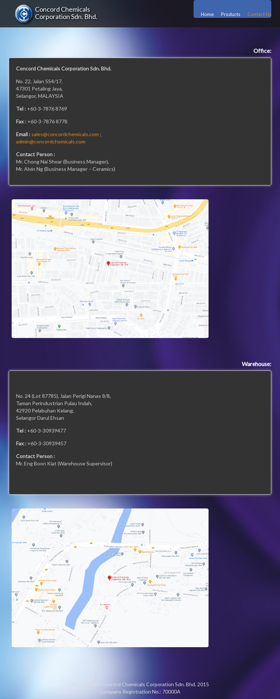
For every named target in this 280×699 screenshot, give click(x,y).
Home (207, 14)
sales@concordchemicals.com (65, 134)
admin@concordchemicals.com (50, 141)
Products (230, 14)
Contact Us (259, 14)
